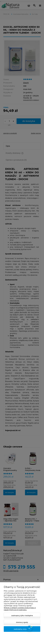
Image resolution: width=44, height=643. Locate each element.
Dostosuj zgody (22, 622)
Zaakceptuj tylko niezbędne (22, 615)
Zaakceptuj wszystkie (22, 629)
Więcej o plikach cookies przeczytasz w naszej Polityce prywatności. (20, 609)
